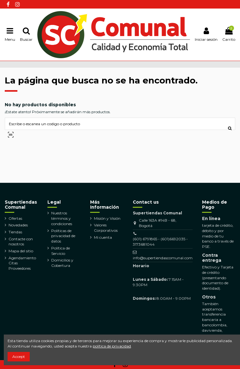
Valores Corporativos (106, 228)
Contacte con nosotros (21, 242)
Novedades (18, 225)
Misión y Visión (107, 218)
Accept (18, 356)
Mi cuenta (103, 237)
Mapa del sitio (21, 251)
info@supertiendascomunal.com (163, 257)
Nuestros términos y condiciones (61, 218)
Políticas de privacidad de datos (63, 236)
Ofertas (15, 218)
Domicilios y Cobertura (62, 263)
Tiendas (15, 232)
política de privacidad (112, 346)
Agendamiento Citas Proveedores (22, 263)
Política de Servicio (60, 251)
